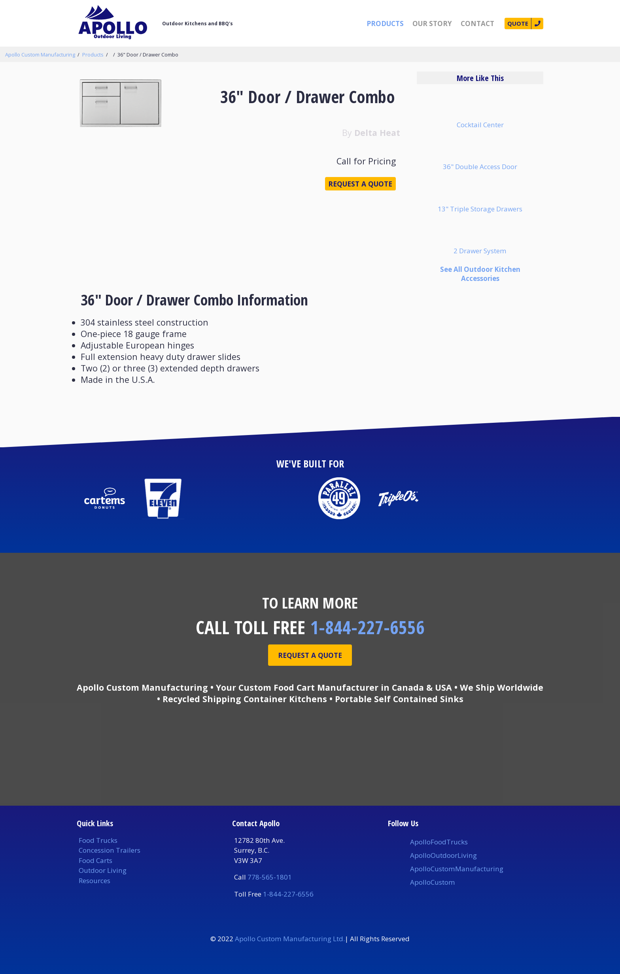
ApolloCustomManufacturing (456, 868)
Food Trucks (98, 840)
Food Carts (95, 860)
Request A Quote (310, 656)
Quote (514, 23)
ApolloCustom (432, 882)
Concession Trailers (109, 850)
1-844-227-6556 (367, 627)
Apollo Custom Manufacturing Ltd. (290, 938)
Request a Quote (352, 187)
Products (379, 23)
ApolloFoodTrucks (439, 841)
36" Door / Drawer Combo (147, 54)
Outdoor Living (103, 870)
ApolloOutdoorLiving (443, 855)
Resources (94, 880)
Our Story (426, 23)
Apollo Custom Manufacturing (40, 54)
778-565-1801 (270, 877)
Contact (471, 23)
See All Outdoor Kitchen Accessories (480, 274)
